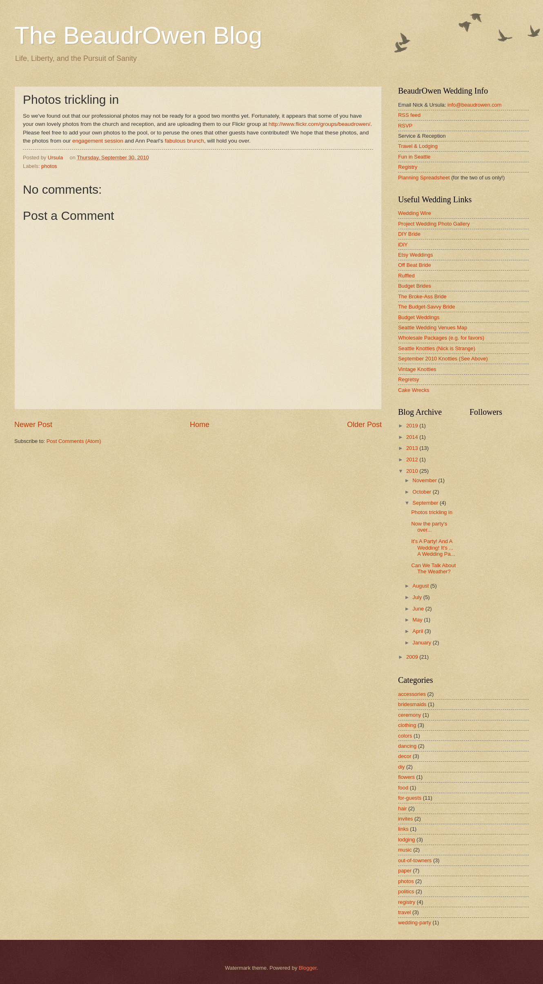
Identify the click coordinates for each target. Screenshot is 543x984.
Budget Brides (414, 286)
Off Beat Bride (414, 265)
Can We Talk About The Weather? (433, 568)
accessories (412, 694)
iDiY (403, 245)
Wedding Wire (414, 213)
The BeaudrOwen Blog (138, 35)
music (405, 850)
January (422, 643)
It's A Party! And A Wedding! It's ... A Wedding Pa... (433, 547)
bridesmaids (412, 704)
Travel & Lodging (418, 146)
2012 (412, 459)
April (418, 631)
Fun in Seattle (414, 157)
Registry (407, 167)
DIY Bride (409, 234)
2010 (412, 471)
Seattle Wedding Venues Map (432, 327)
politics (406, 891)
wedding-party (414, 922)
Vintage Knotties (417, 369)
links (403, 829)
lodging (406, 839)
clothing (407, 725)
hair (402, 808)
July (417, 597)
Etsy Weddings (415, 255)
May (418, 620)
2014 (412, 437)
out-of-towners (415, 860)
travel (404, 912)
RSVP (405, 126)
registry (406, 902)
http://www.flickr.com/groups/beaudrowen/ (319, 124)
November (425, 480)
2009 (412, 657)
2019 (412, 426)
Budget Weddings (418, 317)
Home (199, 424)
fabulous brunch (184, 141)
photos (49, 166)
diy (401, 767)
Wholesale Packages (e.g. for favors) (441, 338)
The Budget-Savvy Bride (426, 307)
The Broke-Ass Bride (422, 296)
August (421, 586)
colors (405, 736)
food (403, 788)
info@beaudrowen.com (474, 105)
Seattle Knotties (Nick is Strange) (436, 348)
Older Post (364, 424)
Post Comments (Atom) (74, 441)
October (422, 492)
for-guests (409, 798)
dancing (407, 746)
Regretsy (408, 379)
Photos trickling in (431, 512)
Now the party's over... (429, 527)
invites (405, 819)
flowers (406, 777)
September (426, 503)
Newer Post (33, 424)
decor (404, 756)
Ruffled (406, 276)
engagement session (97, 141)
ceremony (409, 715)
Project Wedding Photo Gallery (434, 224)
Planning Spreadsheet (424, 177)
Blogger (308, 968)
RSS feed (409, 115)
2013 (412, 448)
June (418, 609)
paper (405, 871)
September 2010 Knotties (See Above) (443, 359)
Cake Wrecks (413, 390)
